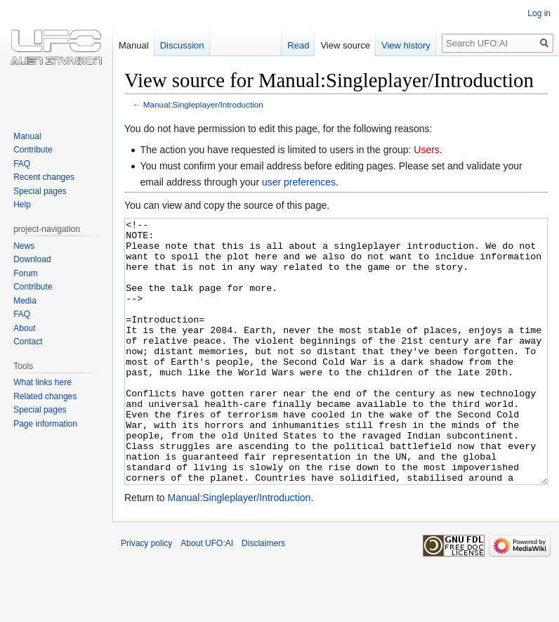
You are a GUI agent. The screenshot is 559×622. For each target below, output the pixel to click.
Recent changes (43, 177)
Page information (45, 424)
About (24, 328)
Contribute (32, 150)
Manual (134, 45)
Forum (25, 273)
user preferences (299, 182)
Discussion (182, 45)
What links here (42, 382)
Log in (539, 13)
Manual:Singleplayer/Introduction (203, 104)
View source (345, 45)
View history (405, 45)
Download (32, 259)
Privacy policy (146, 596)
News (23, 246)
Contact (27, 341)
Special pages (39, 191)
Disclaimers (263, 596)
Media (25, 301)
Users (427, 149)
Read (298, 45)
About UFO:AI (206, 596)
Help (22, 204)
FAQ (21, 164)
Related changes (45, 396)
